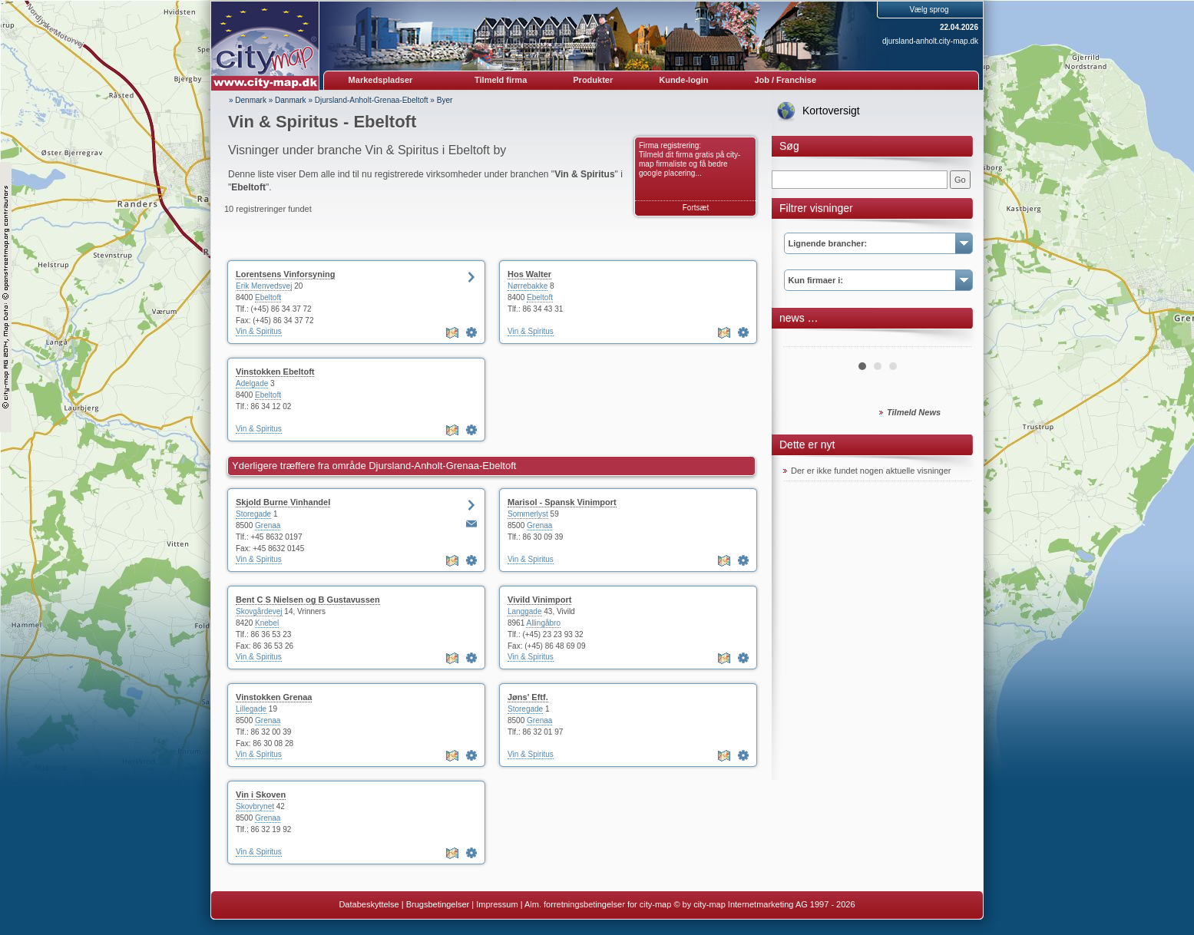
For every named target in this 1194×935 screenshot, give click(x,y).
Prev (803, 341)
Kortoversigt (831, 110)
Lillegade (251, 709)
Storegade (253, 514)
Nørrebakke (527, 286)
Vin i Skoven (261, 794)
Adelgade (252, 383)
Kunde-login (683, 79)
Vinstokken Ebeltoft (275, 371)
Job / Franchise (785, 79)
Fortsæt (696, 207)
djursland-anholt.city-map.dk (930, 41)
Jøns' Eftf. (528, 697)
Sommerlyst (528, 514)
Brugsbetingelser (438, 904)
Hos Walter (529, 274)
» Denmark (247, 100)
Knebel (267, 623)
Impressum (497, 904)
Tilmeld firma (501, 79)
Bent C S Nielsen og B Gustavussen (308, 599)
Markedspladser (381, 79)
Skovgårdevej (259, 611)
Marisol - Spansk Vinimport (562, 502)
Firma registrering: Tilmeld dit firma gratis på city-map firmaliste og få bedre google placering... (689, 159)
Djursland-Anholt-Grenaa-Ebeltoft (371, 100)
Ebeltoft (268, 297)
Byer (445, 100)
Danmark (290, 100)
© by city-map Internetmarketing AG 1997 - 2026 (764, 904)
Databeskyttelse (369, 904)
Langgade (525, 611)
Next (951, 341)
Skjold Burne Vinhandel (283, 502)
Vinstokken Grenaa (274, 697)
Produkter (593, 79)
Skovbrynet (255, 806)
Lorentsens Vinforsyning (285, 274)
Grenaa (267, 525)
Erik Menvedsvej (264, 286)
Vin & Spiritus (259, 331)
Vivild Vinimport (539, 599)
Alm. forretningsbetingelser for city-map (597, 904)
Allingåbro (543, 623)
